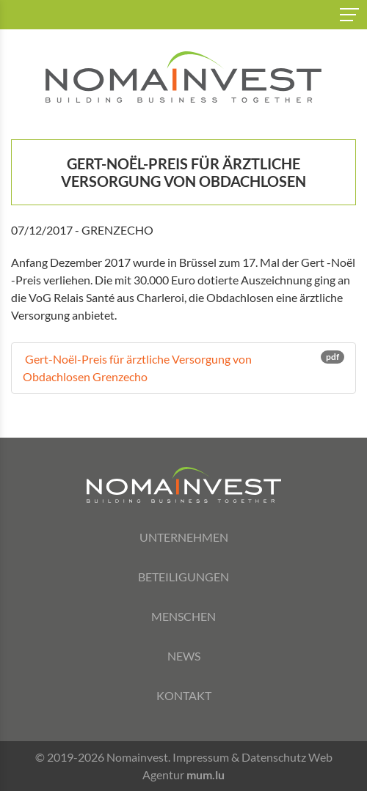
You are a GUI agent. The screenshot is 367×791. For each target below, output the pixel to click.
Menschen (183, 616)
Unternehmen (183, 537)
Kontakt (183, 695)
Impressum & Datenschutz (239, 757)
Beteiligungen (183, 577)
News (183, 656)
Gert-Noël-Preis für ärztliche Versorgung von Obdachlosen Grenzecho (183, 366)
